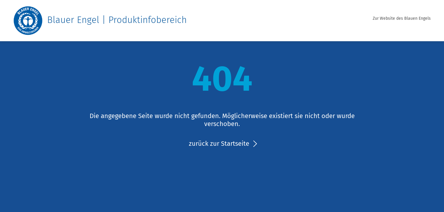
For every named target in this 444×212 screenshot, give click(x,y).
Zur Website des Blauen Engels (402, 18)
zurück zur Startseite (219, 144)
